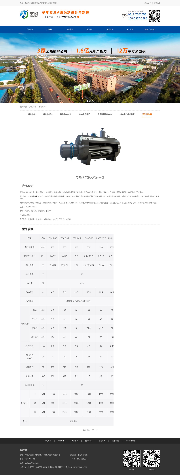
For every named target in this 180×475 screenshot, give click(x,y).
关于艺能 (115, 441)
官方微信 (157, 3)
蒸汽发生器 (42, 107)
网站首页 (23, 107)
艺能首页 (48, 441)
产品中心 (32, 107)
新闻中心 (88, 441)
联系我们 (147, 3)
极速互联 (31, 467)
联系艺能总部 (130, 441)
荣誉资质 (102, 441)
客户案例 (75, 441)
